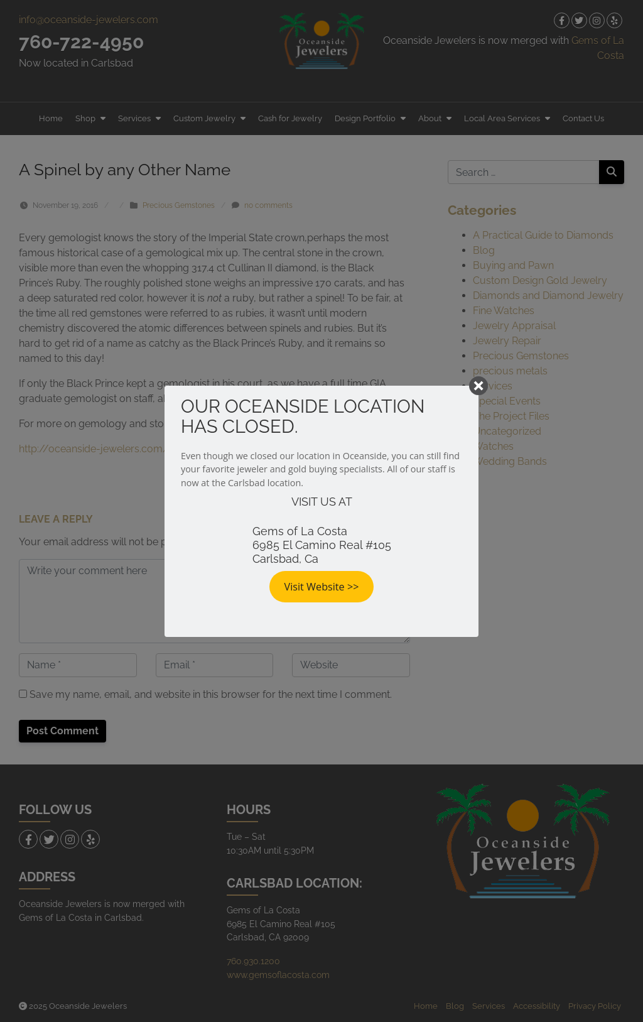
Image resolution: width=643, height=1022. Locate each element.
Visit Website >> (321, 587)
